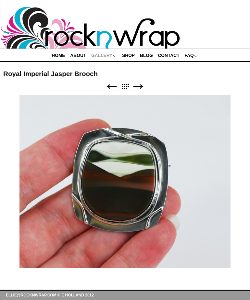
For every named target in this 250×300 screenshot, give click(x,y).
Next (138, 86)
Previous (111, 86)
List (125, 86)
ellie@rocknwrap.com (31, 295)
